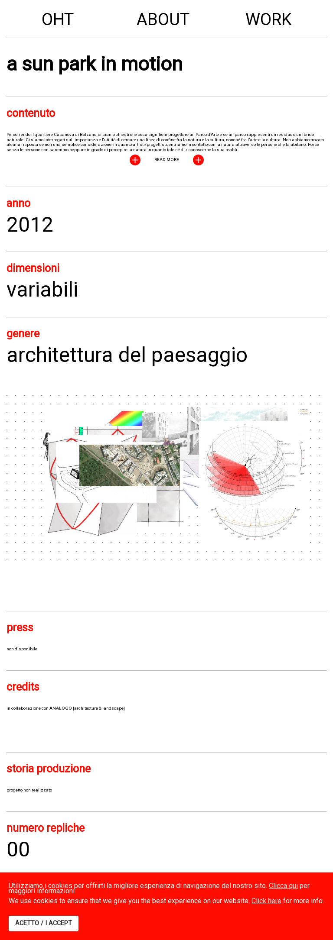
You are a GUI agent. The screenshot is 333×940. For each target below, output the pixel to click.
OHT (58, 19)
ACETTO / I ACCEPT (43, 923)
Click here (266, 901)
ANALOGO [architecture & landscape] (87, 708)
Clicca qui (283, 886)
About (163, 19)
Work (268, 19)
